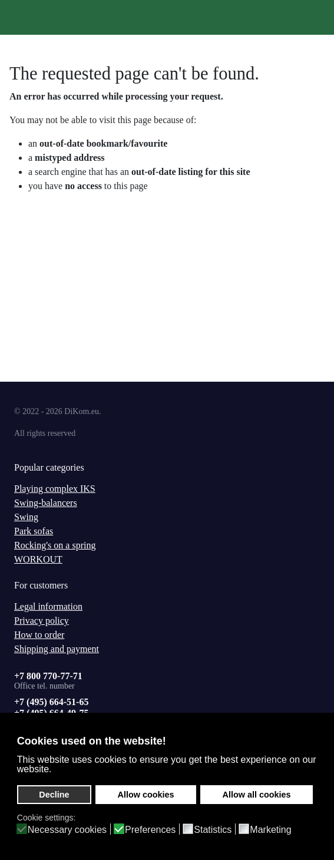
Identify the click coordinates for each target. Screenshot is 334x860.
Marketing (270, 830)
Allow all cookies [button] (257, 794)
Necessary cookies (67, 830)
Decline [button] (54, 794)
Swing (26, 517)
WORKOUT (38, 559)
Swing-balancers (45, 503)
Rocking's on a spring (54, 545)
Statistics (213, 830)
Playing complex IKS (54, 489)
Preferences (150, 830)
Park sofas (33, 531)
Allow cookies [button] (146, 794)
